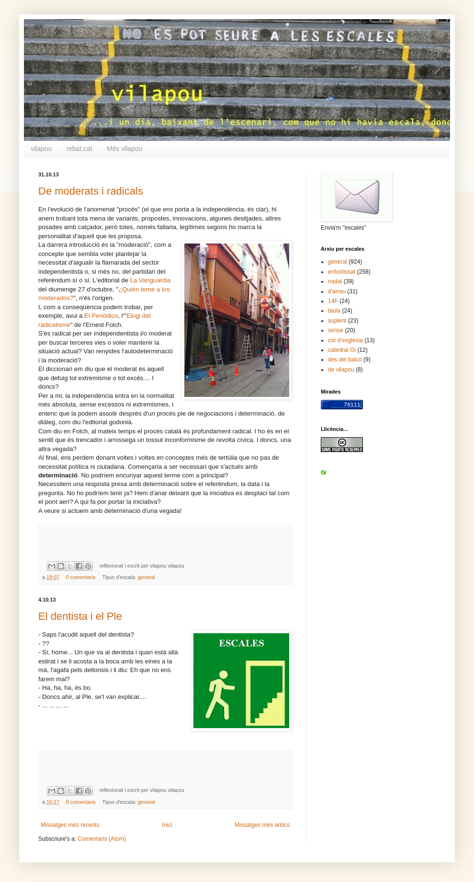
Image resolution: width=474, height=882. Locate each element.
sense (335, 330)
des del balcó (345, 359)
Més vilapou (125, 148)
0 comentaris (81, 577)
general (146, 577)
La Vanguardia (150, 280)
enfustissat (341, 271)
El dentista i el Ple (80, 616)
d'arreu (337, 291)
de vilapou (341, 369)
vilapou (41, 148)
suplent (337, 320)
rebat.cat (79, 148)
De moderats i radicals (90, 191)
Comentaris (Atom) (102, 839)
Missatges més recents (70, 825)
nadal (335, 281)
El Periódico (101, 315)
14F (333, 301)
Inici (167, 825)
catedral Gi (342, 350)
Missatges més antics (262, 825)
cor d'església (345, 340)
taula (334, 310)
